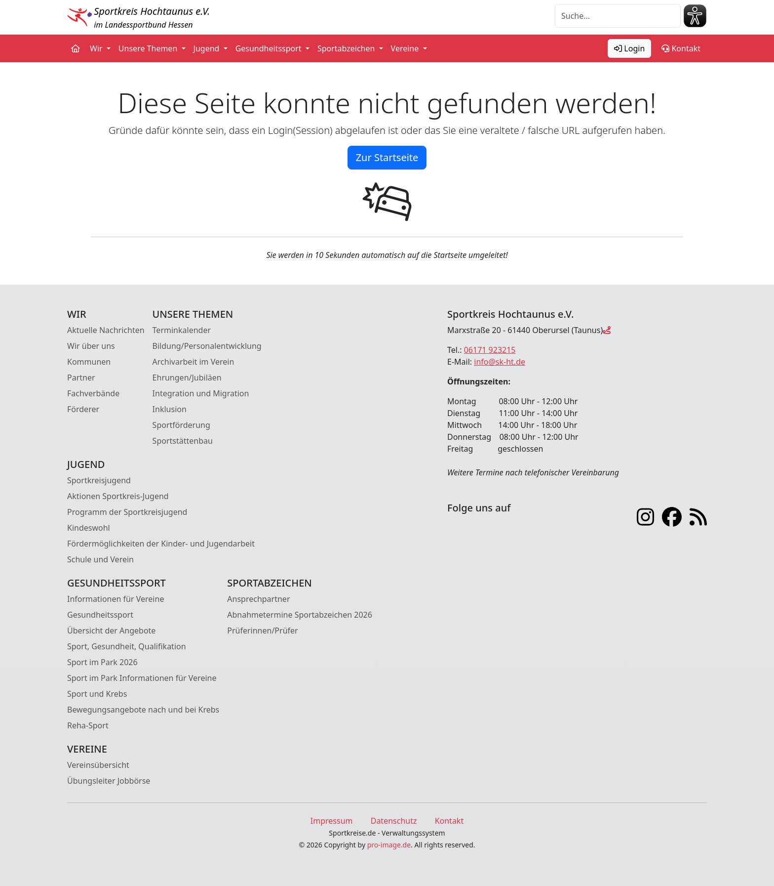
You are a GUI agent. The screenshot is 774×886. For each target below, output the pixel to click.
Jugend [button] (208, 48)
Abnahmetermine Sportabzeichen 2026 (299, 614)
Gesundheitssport (100, 614)
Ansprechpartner (258, 598)
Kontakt (680, 48)
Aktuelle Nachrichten (106, 330)
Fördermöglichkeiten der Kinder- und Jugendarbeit (161, 543)
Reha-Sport (88, 725)
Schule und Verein (100, 559)
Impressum (331, 820)
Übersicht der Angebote (111, 630)
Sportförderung (181, 425)
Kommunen (89, 361)
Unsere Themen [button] (149, 48)
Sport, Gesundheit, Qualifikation (126, 646)
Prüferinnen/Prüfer (262, 630)
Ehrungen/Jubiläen (187, 377)
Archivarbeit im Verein (193, 361)
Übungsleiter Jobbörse (108, 780)
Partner (81, 377)
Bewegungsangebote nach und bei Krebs (143, 709)
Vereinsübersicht (98, 764)
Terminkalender (182, 330)
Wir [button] (97, 48)
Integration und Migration (201, 393)
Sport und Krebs (97, 693)
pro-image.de (389, 844)
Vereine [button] (406, 48)
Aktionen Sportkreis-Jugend (118, 496)
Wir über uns (91, 345)
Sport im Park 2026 (102, 662)
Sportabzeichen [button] (347, 48)
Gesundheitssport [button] (269, 48)
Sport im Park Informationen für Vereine (141, 678)
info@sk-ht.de (499, 361)
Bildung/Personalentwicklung (207, 345)
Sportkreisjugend (99, 480)
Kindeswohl (88, 527)
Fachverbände (93, 393)
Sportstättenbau (183, 440)
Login (629, 48)
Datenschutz (394, 820)
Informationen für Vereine (115, 598)
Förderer (83, 409)
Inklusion (170, 409)
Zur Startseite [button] (387, 157)
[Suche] (618, 16)
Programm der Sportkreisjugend (127, 511)
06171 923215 (490, 349)
